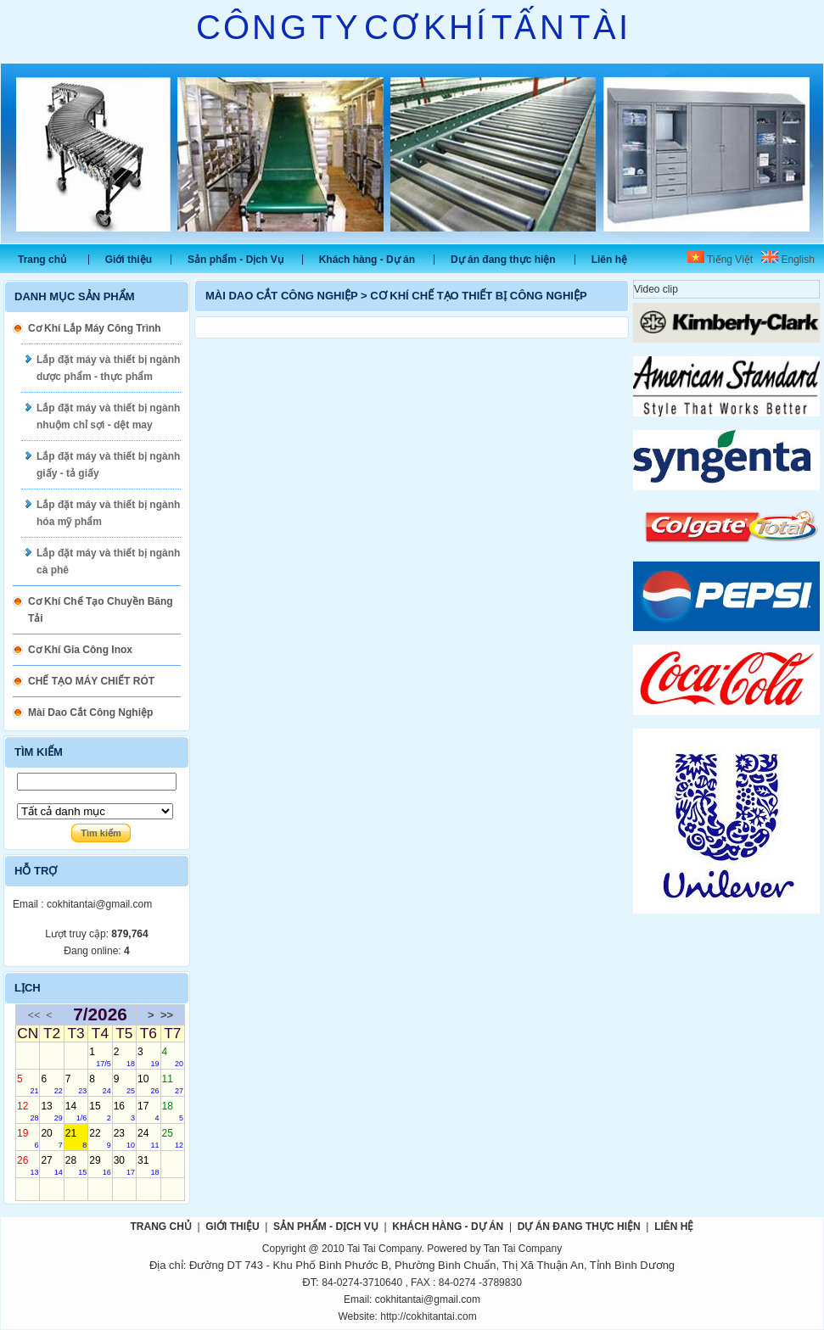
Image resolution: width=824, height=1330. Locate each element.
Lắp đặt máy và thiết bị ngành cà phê (108, 561)
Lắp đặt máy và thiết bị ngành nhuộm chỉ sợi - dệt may (108, 416)
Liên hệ (609, 259)
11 (172, 1084)
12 (27, 1111)
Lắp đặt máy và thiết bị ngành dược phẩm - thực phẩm (108, 368)
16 (124, 1111)
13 (51, 1111)
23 (124, 1138)
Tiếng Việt (720, 259)
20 (51, 1138)
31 (148, 1165)
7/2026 (100, 1015)
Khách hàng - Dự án (367, 259)
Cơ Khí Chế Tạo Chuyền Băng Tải (100, 609)
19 (27, 1138)
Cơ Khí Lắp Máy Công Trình (94, 328)
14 (76, 1111)
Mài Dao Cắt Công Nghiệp (90, 712)
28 (76, 1165)
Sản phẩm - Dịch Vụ (235, 259)
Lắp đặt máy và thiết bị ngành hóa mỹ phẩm (108, 513)
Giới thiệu (128, 259)
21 (76, 1138)
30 (124, 1165)
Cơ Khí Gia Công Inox (80, 650)
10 (148, 1084)
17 (148, 1111)
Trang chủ (42, 259)
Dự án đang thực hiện (503, 259)
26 (27, 1165)
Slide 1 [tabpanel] (412, 153)
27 (51, 1165)
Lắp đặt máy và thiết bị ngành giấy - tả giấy (108, 464)
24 (148, 1138)
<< (34, 1015)
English (788, 259)
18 (172, 1111)
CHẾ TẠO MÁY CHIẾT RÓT (91, 681)
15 (99, 1111)
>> (166, 1015)
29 (99, 1165)
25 (172, 1138)
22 (99, 1138)
